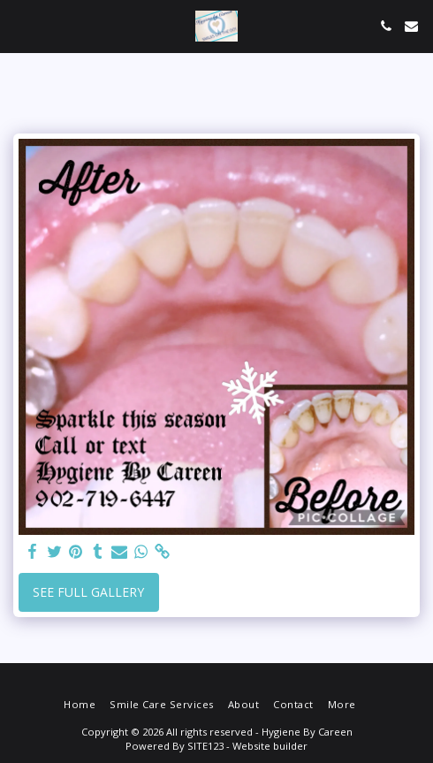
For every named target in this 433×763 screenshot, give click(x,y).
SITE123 (205, 745)
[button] (19, 25)
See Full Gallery (88, 592)
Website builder (270, 745)
